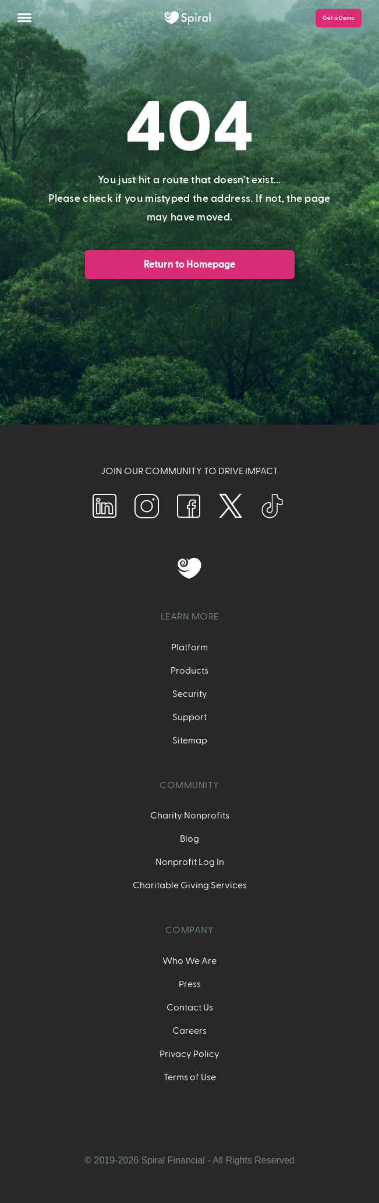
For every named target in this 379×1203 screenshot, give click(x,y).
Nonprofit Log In (189, 862)
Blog (189, 838)
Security (189, 694)
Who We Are (189, 961)
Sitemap (189, 740)
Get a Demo (339, 18)
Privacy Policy (189, 1054)
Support (189, 717)
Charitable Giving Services (190, 885)
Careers (189, 1030)
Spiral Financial (172, 1160)
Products (189, 670)
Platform (189, 647)
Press (190, 984)
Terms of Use (190, 1077)
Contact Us (190, 1007)
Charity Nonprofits (189, 815)
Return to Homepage (189, 264)
